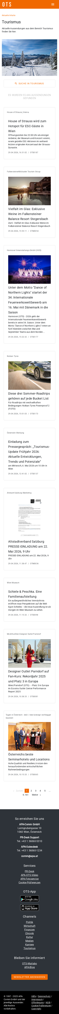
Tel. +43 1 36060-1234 (29, 850)
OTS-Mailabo (29, 963)
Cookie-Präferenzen (30, 882)
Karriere (29, 944)
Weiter (37, 794)
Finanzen (29, 929)
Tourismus (29, 948)
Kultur (29, 937)
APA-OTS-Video (29, 875)
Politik (29, 922)
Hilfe (33, 996)
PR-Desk (29, 871)
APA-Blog (29, 967)
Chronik (29, 933)
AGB (48, 1002)
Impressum (37, 999)
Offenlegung (37, 1002)
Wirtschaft (29, 925)
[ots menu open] (53, 4)
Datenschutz (44, 996)
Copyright (36, 1008)
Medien (29, 940)
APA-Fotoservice (29, 878)
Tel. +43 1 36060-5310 (29, 841)
